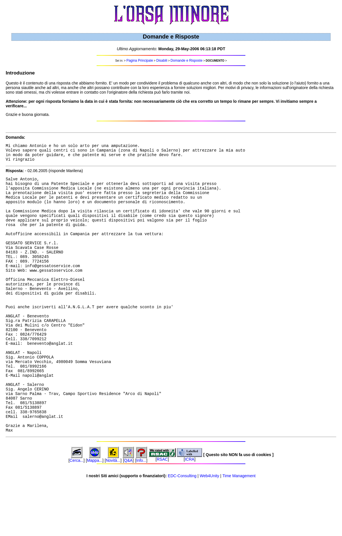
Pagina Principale (139, 61)
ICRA (189, 510)
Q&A (128, 511)
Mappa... (94, 511)
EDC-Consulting (182, 527)
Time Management (239, 527)
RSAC (162, 510)
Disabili (161, 61)
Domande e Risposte (186, 61)
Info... (141, 511)
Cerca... (77, 511)
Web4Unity (209, 527)
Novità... (113, 511)
